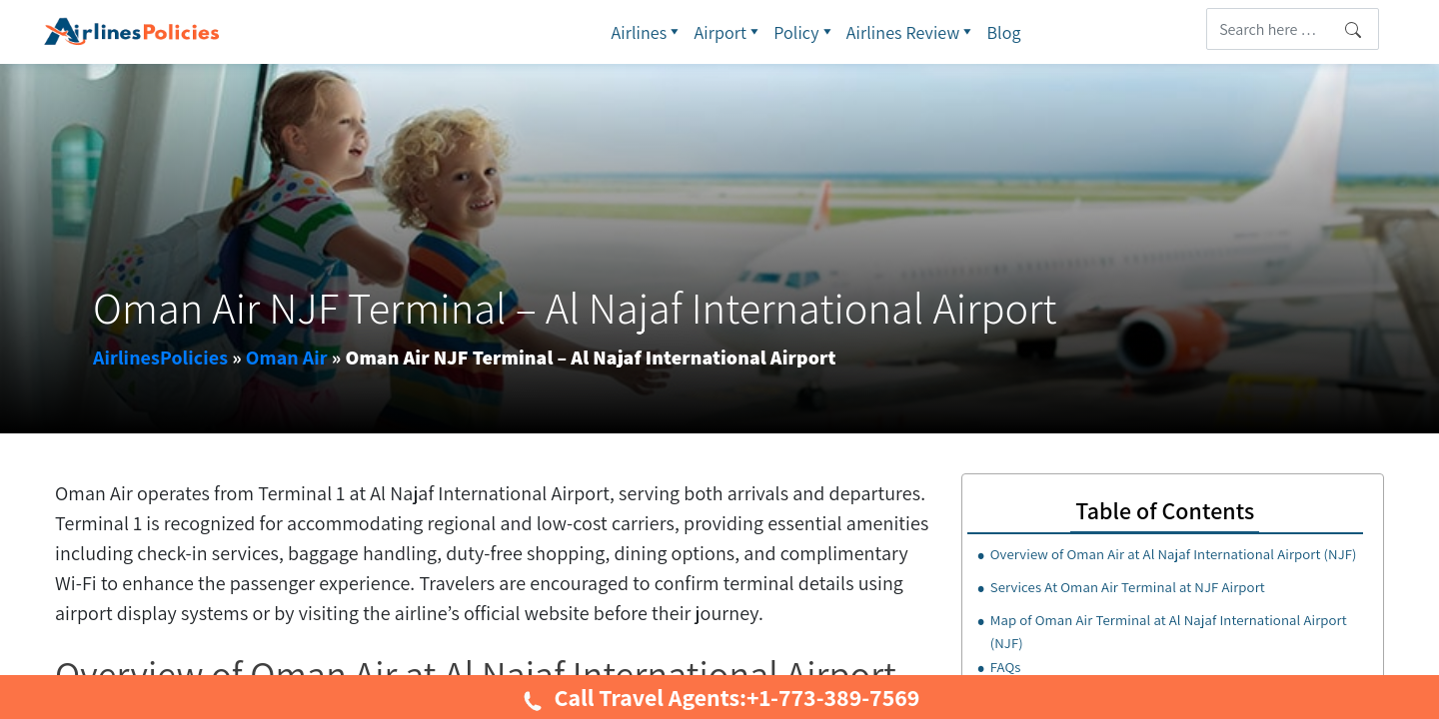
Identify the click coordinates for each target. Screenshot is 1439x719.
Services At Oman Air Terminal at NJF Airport (1127, 586)
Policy (804, 32)
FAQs (1005, 666)
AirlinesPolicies (160, 357)
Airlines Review (911, 32)
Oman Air (287, 357)
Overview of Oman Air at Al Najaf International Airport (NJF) (1173, 553)
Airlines (647, 32)
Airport (728, 32)
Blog (1003, 32)
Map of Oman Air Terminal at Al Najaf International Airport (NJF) (1168, 631)
